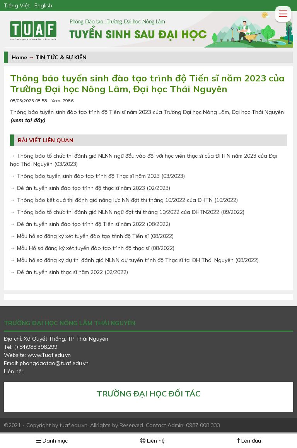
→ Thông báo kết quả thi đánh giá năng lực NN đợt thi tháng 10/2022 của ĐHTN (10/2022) (124, 199)
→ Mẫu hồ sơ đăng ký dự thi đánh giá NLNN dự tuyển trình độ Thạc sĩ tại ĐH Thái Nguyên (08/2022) (134, 260)
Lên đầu (249, 440)
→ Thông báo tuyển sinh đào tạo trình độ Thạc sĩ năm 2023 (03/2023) (97, 175)
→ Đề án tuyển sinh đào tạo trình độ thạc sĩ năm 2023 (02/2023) (90, 187)
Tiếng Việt (17, 5)
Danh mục (52, 440)
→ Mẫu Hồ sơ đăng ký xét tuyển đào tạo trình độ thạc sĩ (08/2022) (92, 248)
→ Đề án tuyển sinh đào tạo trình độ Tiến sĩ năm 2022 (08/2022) (90, 224)
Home (19, 57)
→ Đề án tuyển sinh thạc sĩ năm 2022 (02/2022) (69, 272)
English (43, 5)
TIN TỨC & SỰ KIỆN (61, 57)
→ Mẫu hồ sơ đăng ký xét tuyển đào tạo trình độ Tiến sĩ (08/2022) (92, 236)
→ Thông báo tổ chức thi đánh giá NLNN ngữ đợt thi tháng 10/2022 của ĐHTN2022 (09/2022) (127, 211)
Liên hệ (152, 440)
